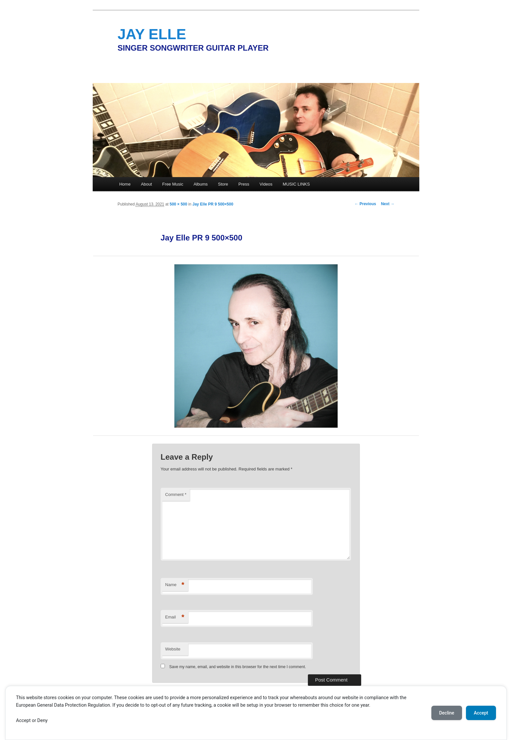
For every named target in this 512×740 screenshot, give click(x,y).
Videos (266, 184)
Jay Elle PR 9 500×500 (212, 204)
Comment (175, 494)
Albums (201, 184)
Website (173, 649)
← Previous (365, 204)
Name (174, 585)
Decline (446, 712)
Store (223, 184)
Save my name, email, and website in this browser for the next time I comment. (237, 667)
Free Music (172, 184)
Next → (387, 204)
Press (243, 184)
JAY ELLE (152, 34)
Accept (481, 712)
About (146, 184)
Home (125, 184)
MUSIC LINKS (296, 184)
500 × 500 (178, 204)
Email (174, 617)
